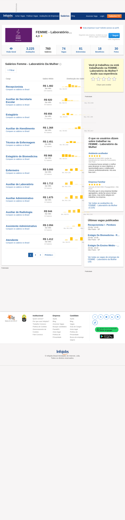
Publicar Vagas (32, 16)
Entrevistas (80, 50)
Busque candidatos (60, 327)
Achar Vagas (20, 16)
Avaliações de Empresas (49, 16)
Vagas (63, 50)
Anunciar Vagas (58, 324)
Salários (65, 16)
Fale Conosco (38, 334)
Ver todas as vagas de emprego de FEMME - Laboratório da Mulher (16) (103, 259)
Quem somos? (38, 319)
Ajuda (55, 319)
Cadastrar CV (114, 16)
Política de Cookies (40, 327)
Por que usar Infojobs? (41, 321)
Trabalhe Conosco (39, 324)
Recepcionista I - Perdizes (102, 225)
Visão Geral (11, 50)
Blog (73, 16)
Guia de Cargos (75, 327)
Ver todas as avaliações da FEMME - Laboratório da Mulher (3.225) (102, 205)
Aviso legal (57, 332)
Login (102, 16)
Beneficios (100, 50)
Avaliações (30, 50)
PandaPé (56, 329)
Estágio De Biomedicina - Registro (104, 235)
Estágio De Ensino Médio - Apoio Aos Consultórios (104, 245)
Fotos (116, 50)
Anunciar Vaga (91, 16)
